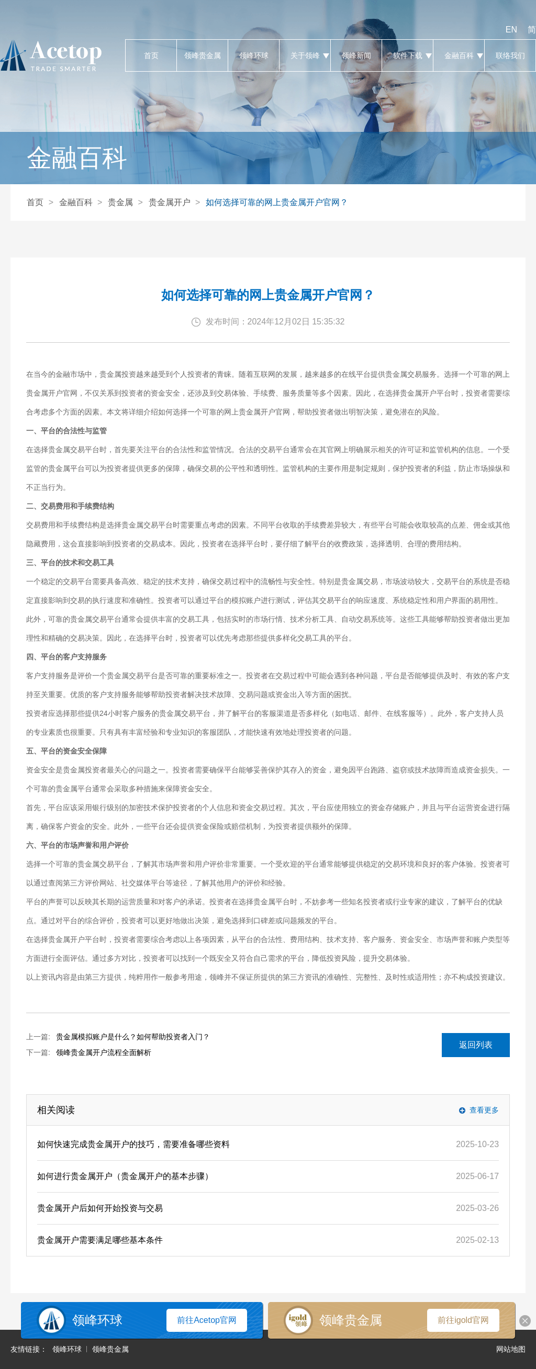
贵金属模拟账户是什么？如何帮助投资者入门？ (133, 1037)
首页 (151, 55)
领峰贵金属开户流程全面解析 (103, 1052)
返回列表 (476, 1044)
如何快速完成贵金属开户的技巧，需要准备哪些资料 (133, 1144)
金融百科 (459, 55)
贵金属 (120, 202)
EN (511, 29)
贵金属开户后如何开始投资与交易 (100, 1208)
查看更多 (484, 1110)
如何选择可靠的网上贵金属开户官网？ (277, 202)
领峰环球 (254, 55)
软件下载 (407, 55)
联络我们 (510, 55)
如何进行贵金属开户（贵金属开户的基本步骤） (125, 1176)
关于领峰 (305, 55)
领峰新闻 (356, 55)
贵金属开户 (170, 202)
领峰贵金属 (202, 55)
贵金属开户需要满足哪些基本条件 (100, 1240)
